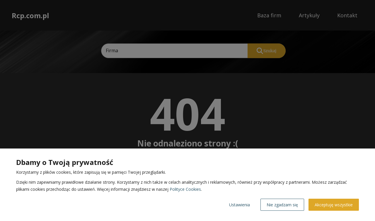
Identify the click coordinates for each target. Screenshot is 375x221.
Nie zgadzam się (282, 204)
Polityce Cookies (185, 189)
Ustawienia (239, 204)
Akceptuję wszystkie (334, 204)
